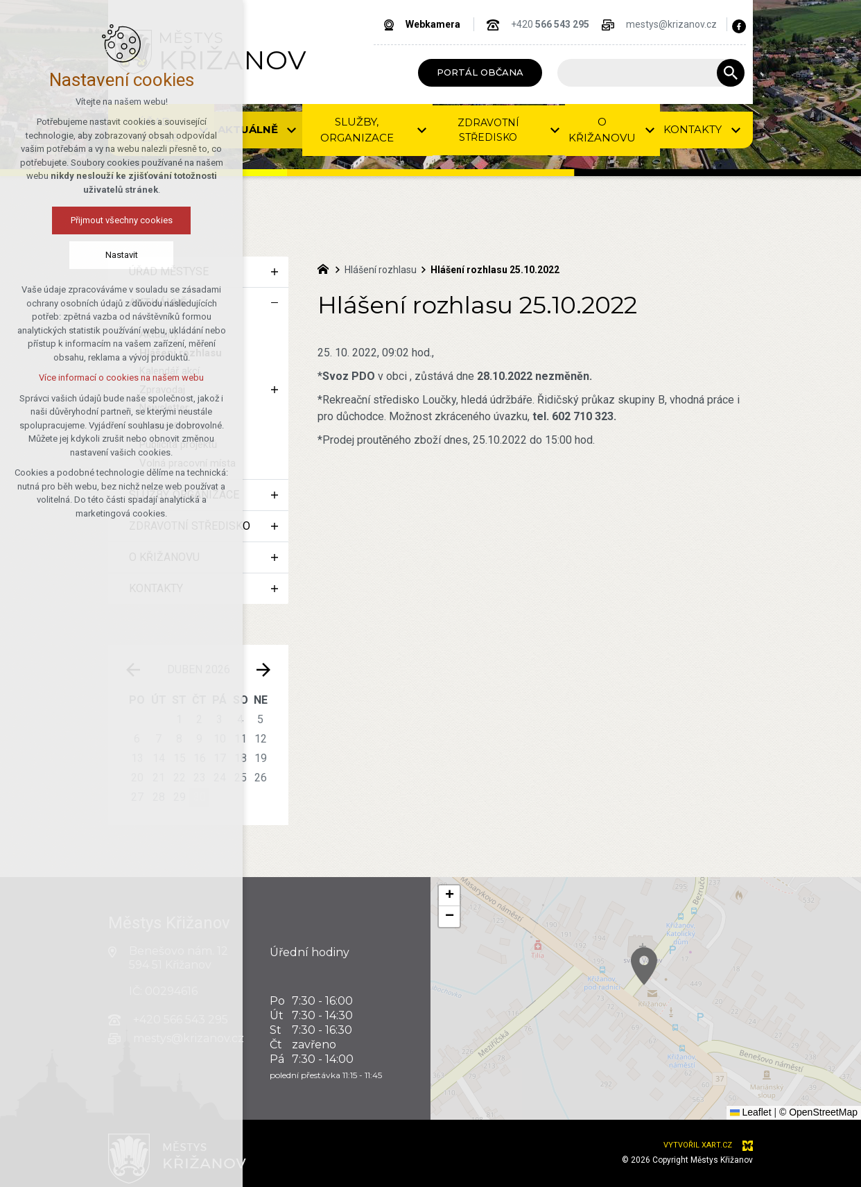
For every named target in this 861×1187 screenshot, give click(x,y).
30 (199, 797)
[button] (672, 983)
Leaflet (751, 1112)
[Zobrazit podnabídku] (203, 130)
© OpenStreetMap (818, 1112)
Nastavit (62, 255)
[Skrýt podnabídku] (274, 303)
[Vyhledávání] (731, 73)
